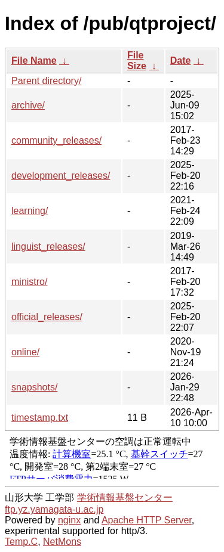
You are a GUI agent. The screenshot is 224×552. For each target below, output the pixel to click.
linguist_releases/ (48, 246)
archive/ (28, 105)
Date (180, 60)
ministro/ (29, 282)
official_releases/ (46, 317)
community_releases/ (56, 140)
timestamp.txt (39, 418)
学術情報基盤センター (125, 497)
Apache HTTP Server (147, 520)
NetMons (62, 542)
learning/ (29, 211)
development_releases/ (60, 175)
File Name (34, 60)
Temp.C (21, 542)
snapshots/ (34, 387)
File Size (136, 60)
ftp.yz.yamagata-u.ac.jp (54, 509)
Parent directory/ (46, 81)
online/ (25, 352)
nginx (69, 520)
